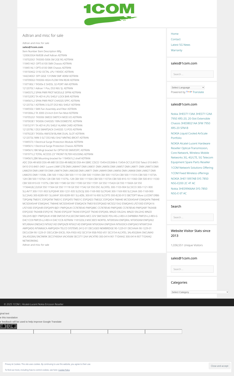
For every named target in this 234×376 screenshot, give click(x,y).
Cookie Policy (64, 370)
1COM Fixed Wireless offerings (190, 173)
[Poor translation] (12, 326)
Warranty (176, 50)
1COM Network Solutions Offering (192, 167)
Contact (176, 39)
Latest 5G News (180, 45)
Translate (195, 92)
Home (175, 34)
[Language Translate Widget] (188, 87)
